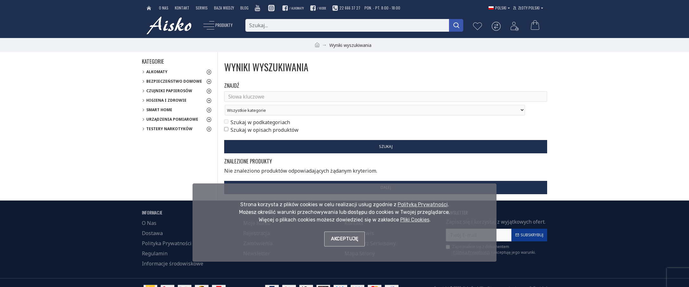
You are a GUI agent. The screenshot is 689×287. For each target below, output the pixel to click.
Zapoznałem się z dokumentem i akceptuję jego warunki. (491, 239)
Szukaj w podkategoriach (257, 110)
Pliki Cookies (414, 220)
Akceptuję (344, 239)
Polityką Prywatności (423, 204)
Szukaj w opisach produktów (261, 117)
